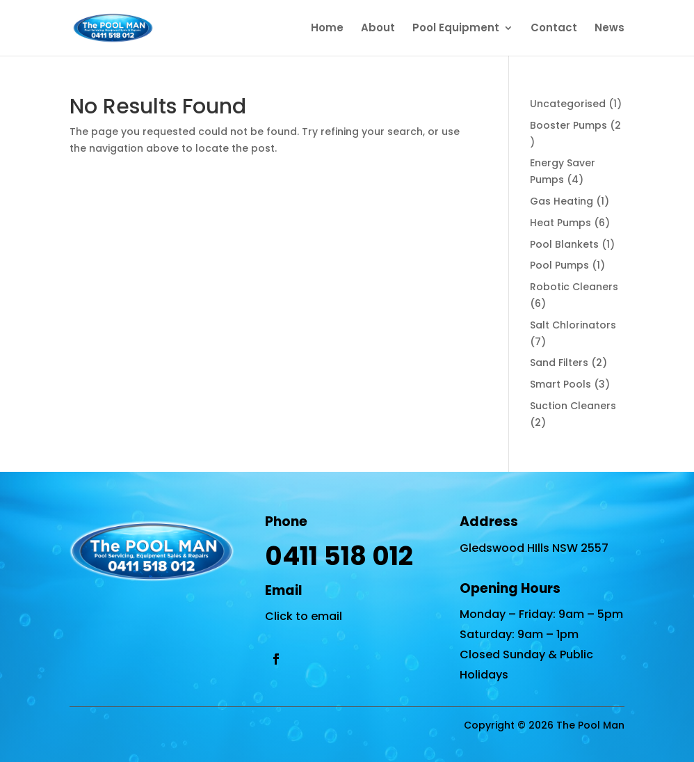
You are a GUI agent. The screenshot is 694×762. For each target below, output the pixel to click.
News (609, 29)
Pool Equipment (455, 29)
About (378, 29)
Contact (554, 29)
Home (327, 29)
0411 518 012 (339, 556)
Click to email (303, 616)
